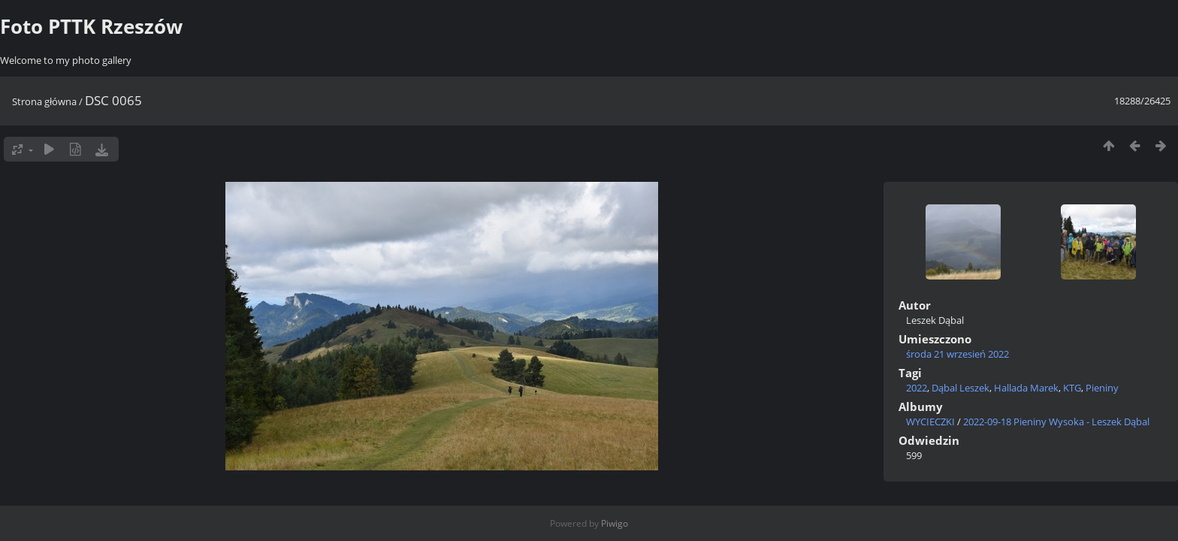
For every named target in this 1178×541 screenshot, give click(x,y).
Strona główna (44, 101)
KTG (1072, 387)
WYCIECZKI (930, 421)
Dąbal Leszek (960, 387)
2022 (916, 387)
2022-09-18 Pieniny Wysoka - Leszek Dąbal (1056, 421)
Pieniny (1102, 387)
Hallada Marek (1026, 387)
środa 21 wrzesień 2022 (957, 354)
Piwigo (614, 523)
